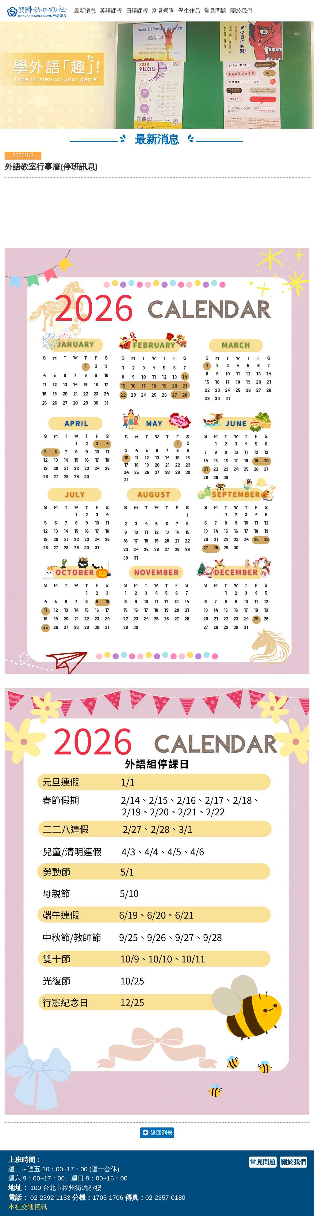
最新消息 (85, 11)
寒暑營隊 (163, 11)
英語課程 (111, 11)
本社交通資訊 (27, 1206)
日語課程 (137, 11)
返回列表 (162, 1133)
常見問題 (215, 11)
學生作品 (189, 11)
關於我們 (241, 11)
